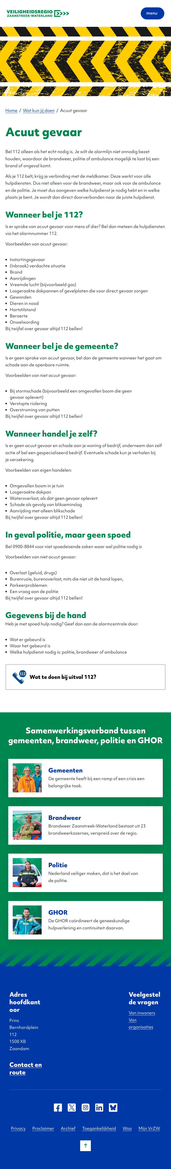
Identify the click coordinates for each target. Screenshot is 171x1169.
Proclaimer (43, 1128)
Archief (68, 1128)
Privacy (18, 1128)
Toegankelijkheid (99, 1128)
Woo (127, 1128)
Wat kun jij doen (39, 110)
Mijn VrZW (149, 1128)
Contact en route (25, 1068)
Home (11, 110)
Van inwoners (142, 1013)
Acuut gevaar (73, 110)
